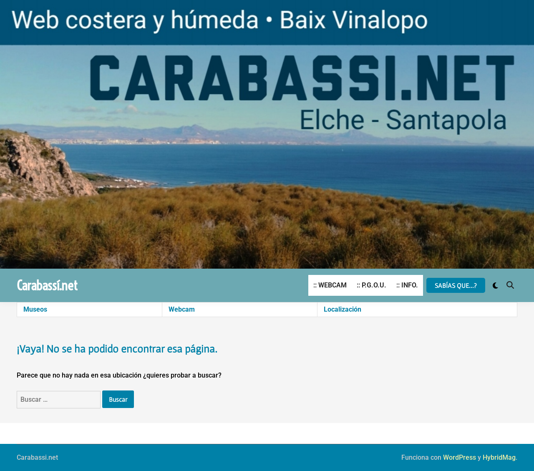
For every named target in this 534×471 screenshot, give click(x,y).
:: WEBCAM (330, 285)
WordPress (459, 457)
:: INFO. (407, 285)
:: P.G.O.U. (371, 285)
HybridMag (499, 457)
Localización (342, 309)
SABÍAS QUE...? (456, 285)
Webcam (182, 309)
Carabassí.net (47, 285)
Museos (35, 309)
